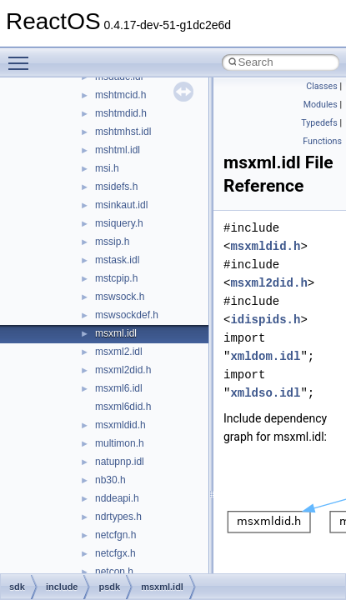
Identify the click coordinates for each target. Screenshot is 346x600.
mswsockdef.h (126, 315)
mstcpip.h (116, 278)
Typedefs (319, 123)
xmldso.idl (265, 393)
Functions (322, 141)
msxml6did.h (123, 406)
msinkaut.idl (121, 205)
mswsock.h (119, 296)
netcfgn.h (115, 535)
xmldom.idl (265, 356)
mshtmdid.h (121, 113)
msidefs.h (116, 186)
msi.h (107, 168)
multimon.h (119, 443)
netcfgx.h (115, 553)
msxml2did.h (123, 370)
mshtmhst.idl (123, 132)
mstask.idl (117, 260)
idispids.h (265, 320)
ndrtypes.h (118, 516)
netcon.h (114, 572)
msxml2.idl (119, 352)
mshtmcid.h (120, 95)
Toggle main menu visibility (22, 56)
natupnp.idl (119, 462)
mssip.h (112, 242)
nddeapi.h (117, 498)
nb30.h (110, 480)
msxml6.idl (119, 388)
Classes (321, 86)
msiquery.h (119, 223)
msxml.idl (116, 333)
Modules (320, 104)
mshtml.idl (117, 150)
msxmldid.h (120, 425)
